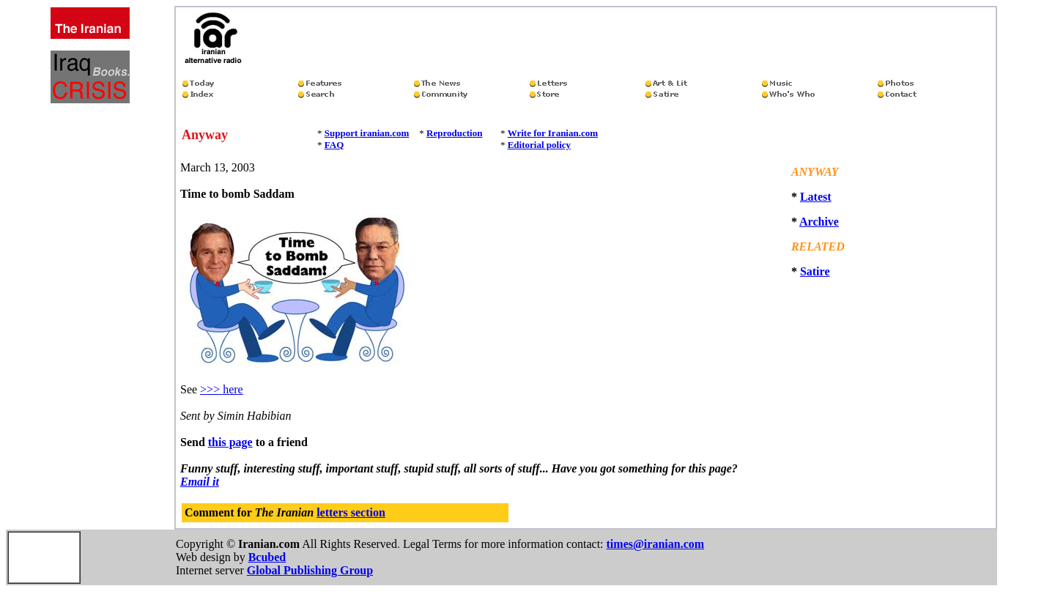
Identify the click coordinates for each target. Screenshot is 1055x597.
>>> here (221, 389)
